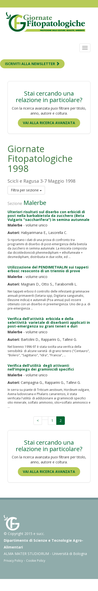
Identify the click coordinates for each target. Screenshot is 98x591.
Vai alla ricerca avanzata (49, 122)
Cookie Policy (35, 560)
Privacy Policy (13, 560)
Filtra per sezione (26, 190)
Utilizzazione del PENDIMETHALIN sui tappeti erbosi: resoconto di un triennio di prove (48, 269)
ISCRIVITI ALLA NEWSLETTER (32, 63)
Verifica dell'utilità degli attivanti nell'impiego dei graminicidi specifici (41, 367)
